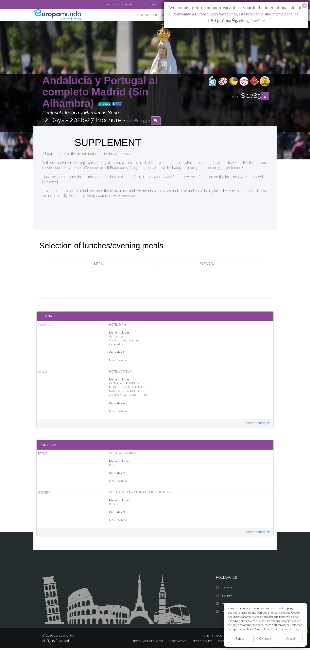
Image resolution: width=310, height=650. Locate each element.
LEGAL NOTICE (173, 643)
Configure (265, 638)
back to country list (257, 424)
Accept (290, 638)
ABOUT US (222, 637)
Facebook (224, 590)
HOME (207, 637)
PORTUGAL (206, 264)
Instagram (224, 598)
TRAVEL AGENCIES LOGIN (143, 643)
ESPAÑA (99, 264)
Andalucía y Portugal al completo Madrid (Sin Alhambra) (100, 92)
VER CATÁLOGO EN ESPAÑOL (111, 4)
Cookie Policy (288, 628)
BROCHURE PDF (153, 14)
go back (104, 104)
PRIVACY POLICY (199, 643)
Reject (240, 638)
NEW (136, 14)
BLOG (162, 4)
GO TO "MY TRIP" (142, 4)
